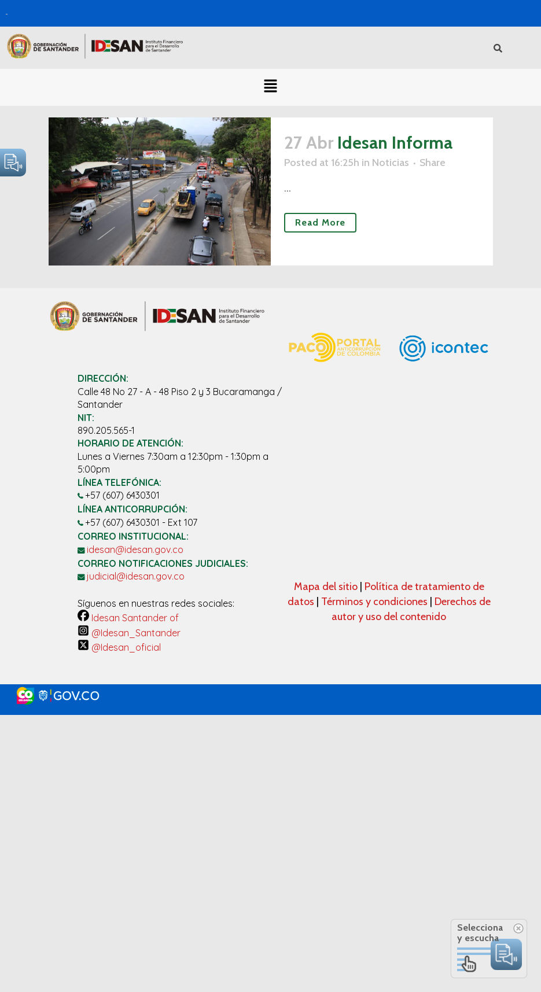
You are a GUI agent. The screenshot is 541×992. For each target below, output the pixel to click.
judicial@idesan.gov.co (136, 576)
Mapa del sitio (327, 586)
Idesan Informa (394, 142)
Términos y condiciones (374, 601)
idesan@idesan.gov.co (135, 549)
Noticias (390, 162)
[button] (270, 87)
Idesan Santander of (128, 618)
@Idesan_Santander (129, 633)
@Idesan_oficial (119, 647)
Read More (320, 222)
